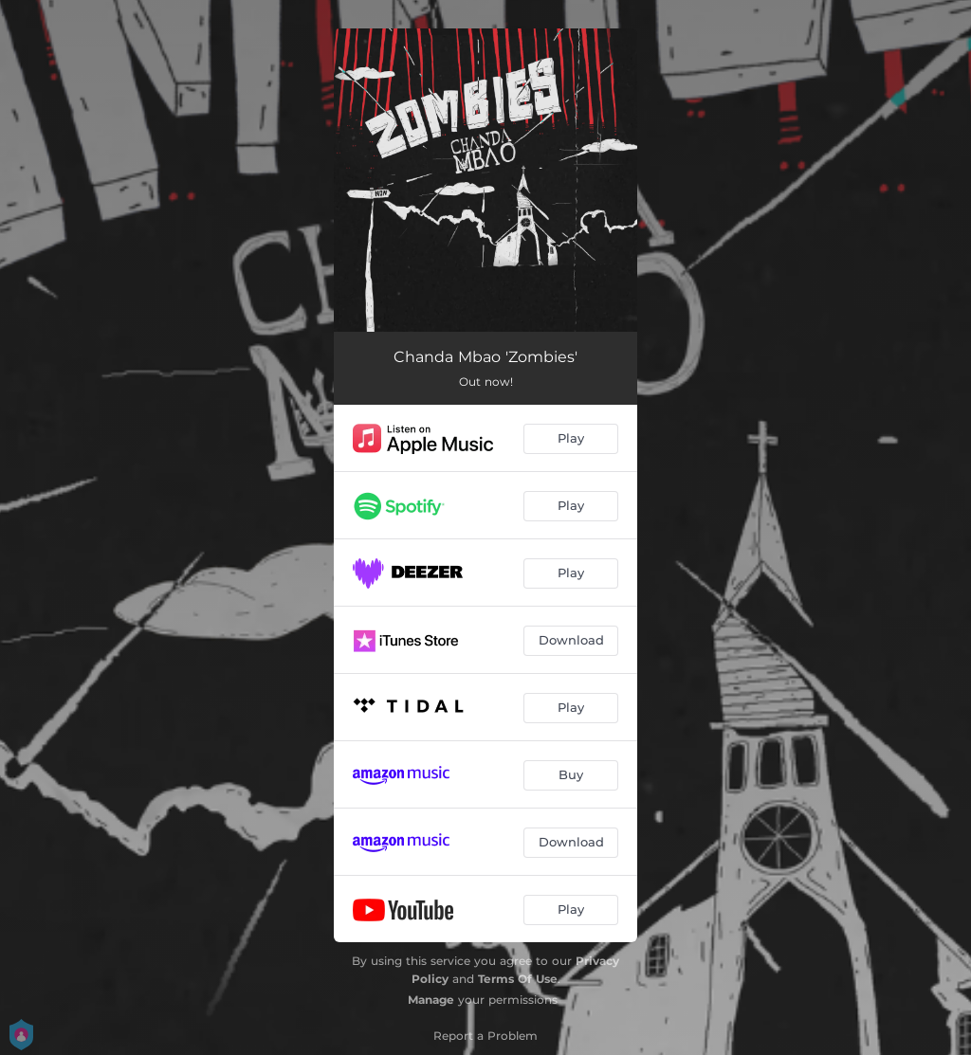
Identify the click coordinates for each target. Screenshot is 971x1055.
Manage (431, 999)
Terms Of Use (518, 979)
